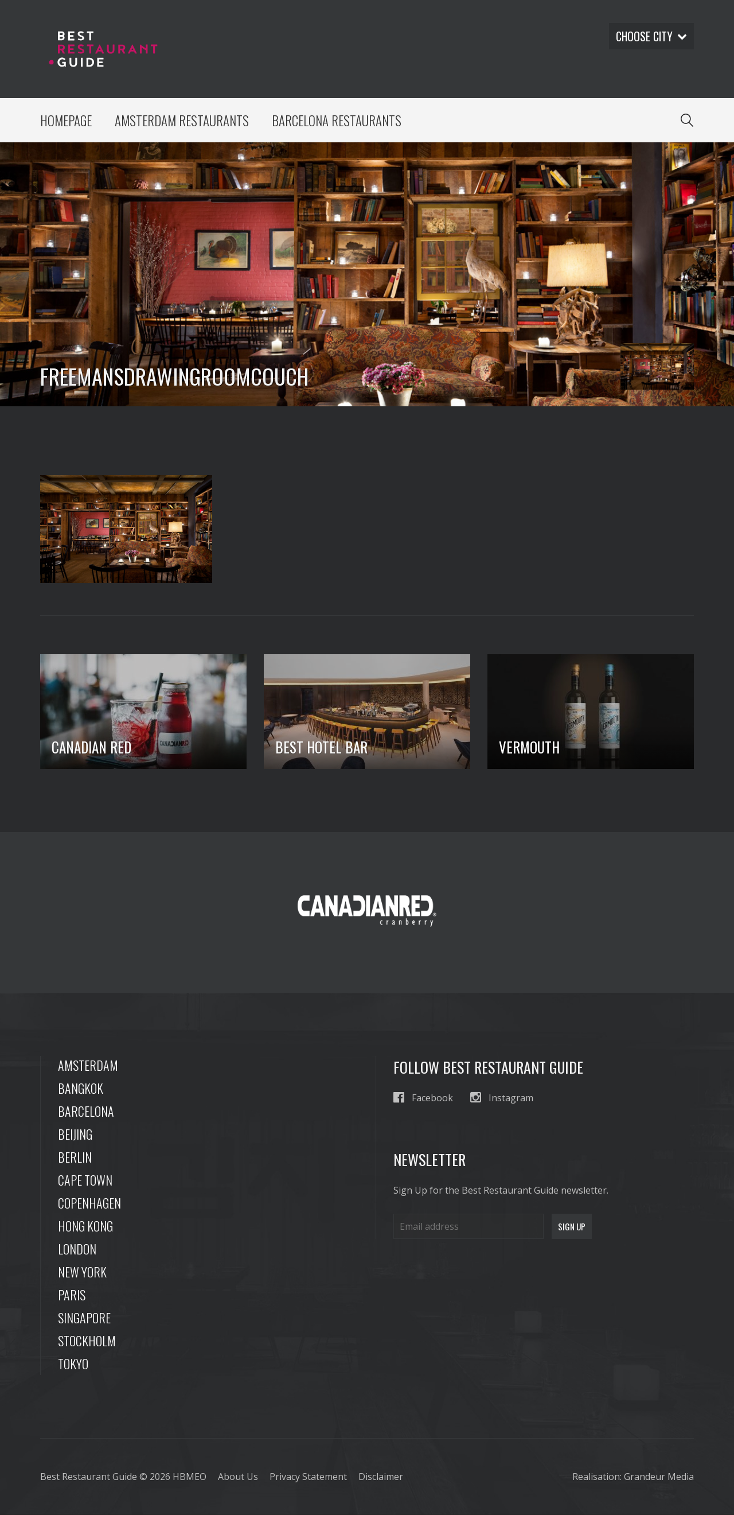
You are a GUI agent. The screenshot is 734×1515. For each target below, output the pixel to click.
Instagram (501, 1098)
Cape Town (85, 1180)
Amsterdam (88, 1065)
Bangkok (80, 1088)
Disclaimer (380, 1477)
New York (82, 1272)
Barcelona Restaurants (337, 120)
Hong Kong (85, 1226)
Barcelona (86, 1111)
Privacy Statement (308, 1477)
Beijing (75, 1134)
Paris (71, 1295)
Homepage (66, 120)
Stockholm (87, 1341)
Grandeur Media (659, 1477)
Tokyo (73, 1364)
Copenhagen (89, 1203)
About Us (238, 1477)
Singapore (84, 1318)
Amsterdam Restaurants (182, 120)
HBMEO (189, 1477)
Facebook (423, 1098)
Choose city (651, 36)
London (77, 1249)
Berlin (75, 1157)
